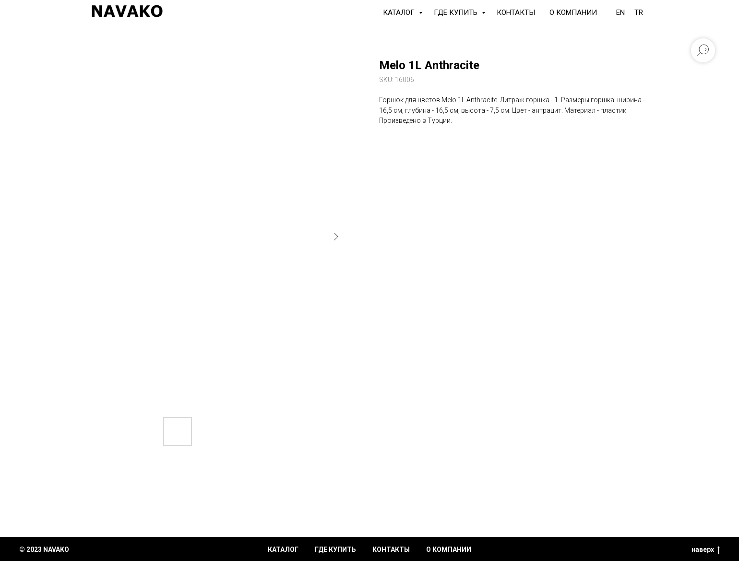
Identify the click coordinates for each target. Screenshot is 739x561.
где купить (335, 549)
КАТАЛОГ (400, 12)
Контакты (516, 12)
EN (620, 12)
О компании (573, 12)
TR (638, 12)
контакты (391, 549)
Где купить (456, 12)
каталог (283, 549)
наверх (705, 550)
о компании (448, 549)
